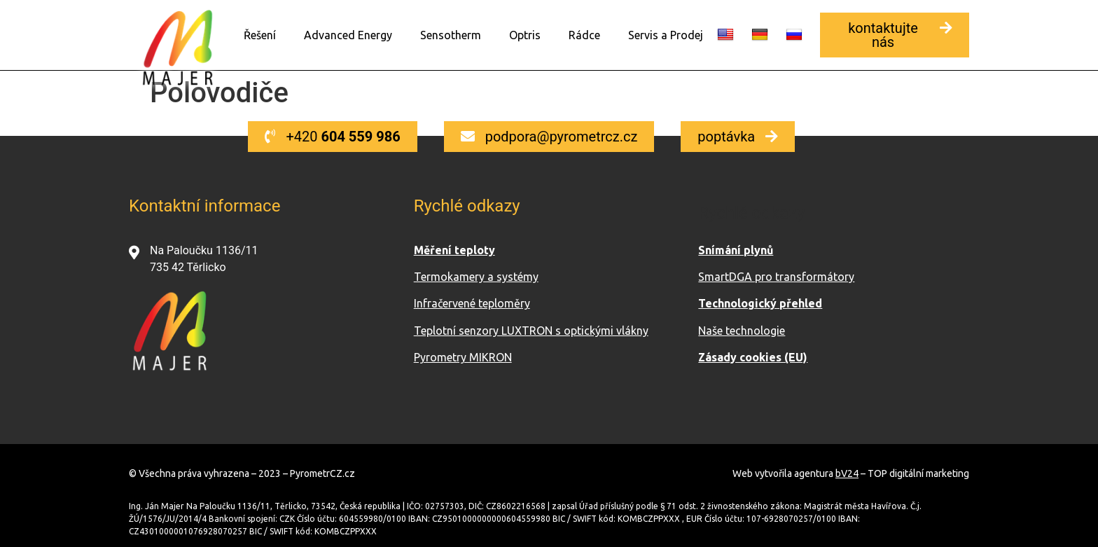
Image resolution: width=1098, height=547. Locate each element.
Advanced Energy (348, 35)
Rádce (584, 35)
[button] (894, 35)
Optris (525, 35)
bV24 (847, 472)
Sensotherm (450, 35)
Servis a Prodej (665, 35)
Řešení (260, 35)
